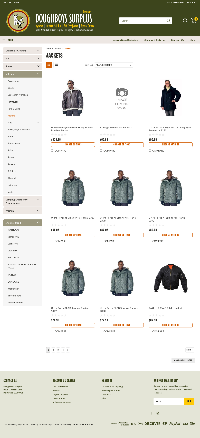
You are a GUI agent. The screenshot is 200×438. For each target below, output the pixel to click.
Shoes (8, 66)
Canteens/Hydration (18, 94)
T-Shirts (11, 171)
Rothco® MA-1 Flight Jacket (165, 308)
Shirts (10, 150)
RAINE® (12, 274)
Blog (192, 39)
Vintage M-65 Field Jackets (116, 127)
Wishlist (192, 2)
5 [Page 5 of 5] (68, 350)
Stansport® (14, 236)
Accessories (13, 81)
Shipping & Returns (154, 39)
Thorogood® (14, 295)
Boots (11, 88)
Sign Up (64, 394)
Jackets (11, 115)
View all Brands (15, 302)
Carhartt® (13, 243)
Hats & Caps (14, 108)
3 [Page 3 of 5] (58, 350)
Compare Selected (183, 360)
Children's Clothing (15, 50)
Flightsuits (13, 101)
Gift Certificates (175, 2)
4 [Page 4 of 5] (63, 350)
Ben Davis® (14, 257)
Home (48, 48)
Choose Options (72, 145)
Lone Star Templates (82, 424)
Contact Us (177, 39)
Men (7, 58)
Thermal (12, 178)
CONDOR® (14, 281)
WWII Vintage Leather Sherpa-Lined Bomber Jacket (72, 129)
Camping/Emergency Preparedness (16, 201)
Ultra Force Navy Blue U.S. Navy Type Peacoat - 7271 (170, 129)
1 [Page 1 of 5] (48, 350)
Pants (10, 136)
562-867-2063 (11, 2)
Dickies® (12, 250)
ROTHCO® (13, 229)
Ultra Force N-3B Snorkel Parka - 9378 (119, 219)
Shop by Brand (13, 222)
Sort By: (89, 64)
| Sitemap (34, 424)
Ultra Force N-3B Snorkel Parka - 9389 (70, 310)
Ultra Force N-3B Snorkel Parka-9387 (72, 217)
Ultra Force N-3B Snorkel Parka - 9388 (119, 310)
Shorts (11, 157)
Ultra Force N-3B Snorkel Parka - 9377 (168, 219)
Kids (10, 122)
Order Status (59, 398)
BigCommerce (55, 424)
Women (9, 210)
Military (9, 74)
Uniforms (12, 185)
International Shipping (125, 39)
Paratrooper (14, 143)
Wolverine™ (13, 288)
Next (190, 349)
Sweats (11, 164)
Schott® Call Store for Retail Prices (22, 266)
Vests (10, 192)
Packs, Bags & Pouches (19, 129)
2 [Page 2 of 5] (53, 350)
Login (55, 394)
